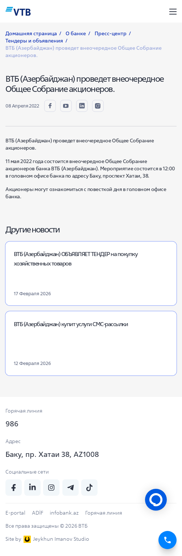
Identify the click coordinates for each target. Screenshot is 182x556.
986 (11, 423)
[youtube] (66, 105)
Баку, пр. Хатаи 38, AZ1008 (52, 454)
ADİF (37, 513)
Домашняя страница (31, 33)
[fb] (50, 105)
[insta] (98, 105)
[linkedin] (82, 105)
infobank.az (64, 513)
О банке (76, 33)
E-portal (15, 513)
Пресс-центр (111, 33)
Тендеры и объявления (34, 40)
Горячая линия (103, 513)
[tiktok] (89, 487)
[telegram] (70, 487)
